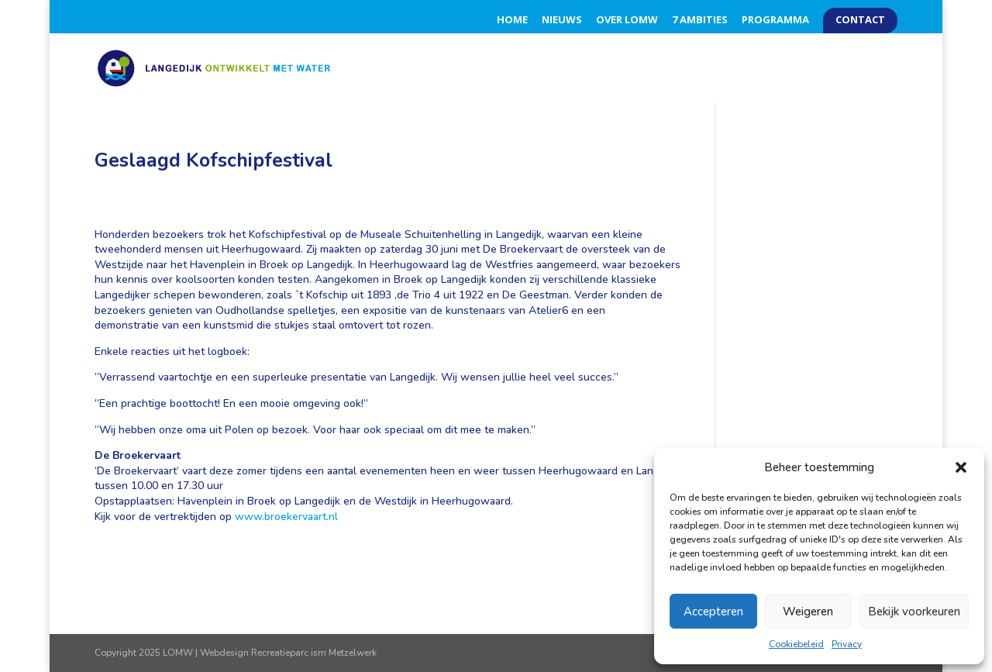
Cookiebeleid (796, 644)
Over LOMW (627, 20)
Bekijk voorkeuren (914, 611)
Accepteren (713, 611)
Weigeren (808, 611)
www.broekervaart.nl (286, 516)
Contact (860, 20)
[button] (961, 467)
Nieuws (562, 20)
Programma (775, 20)
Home (512, 20)
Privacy (847, 644)
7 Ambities (700, 20)
